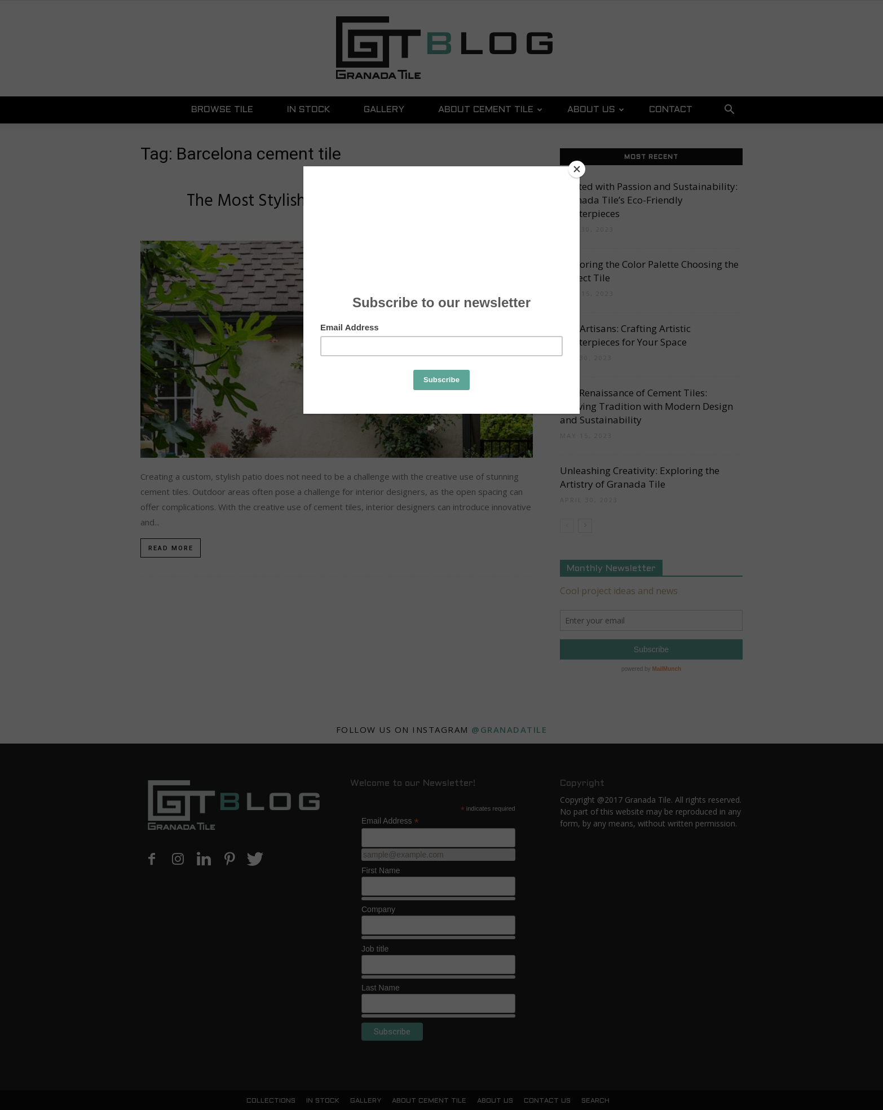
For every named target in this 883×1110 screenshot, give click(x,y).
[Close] (576, 169)
